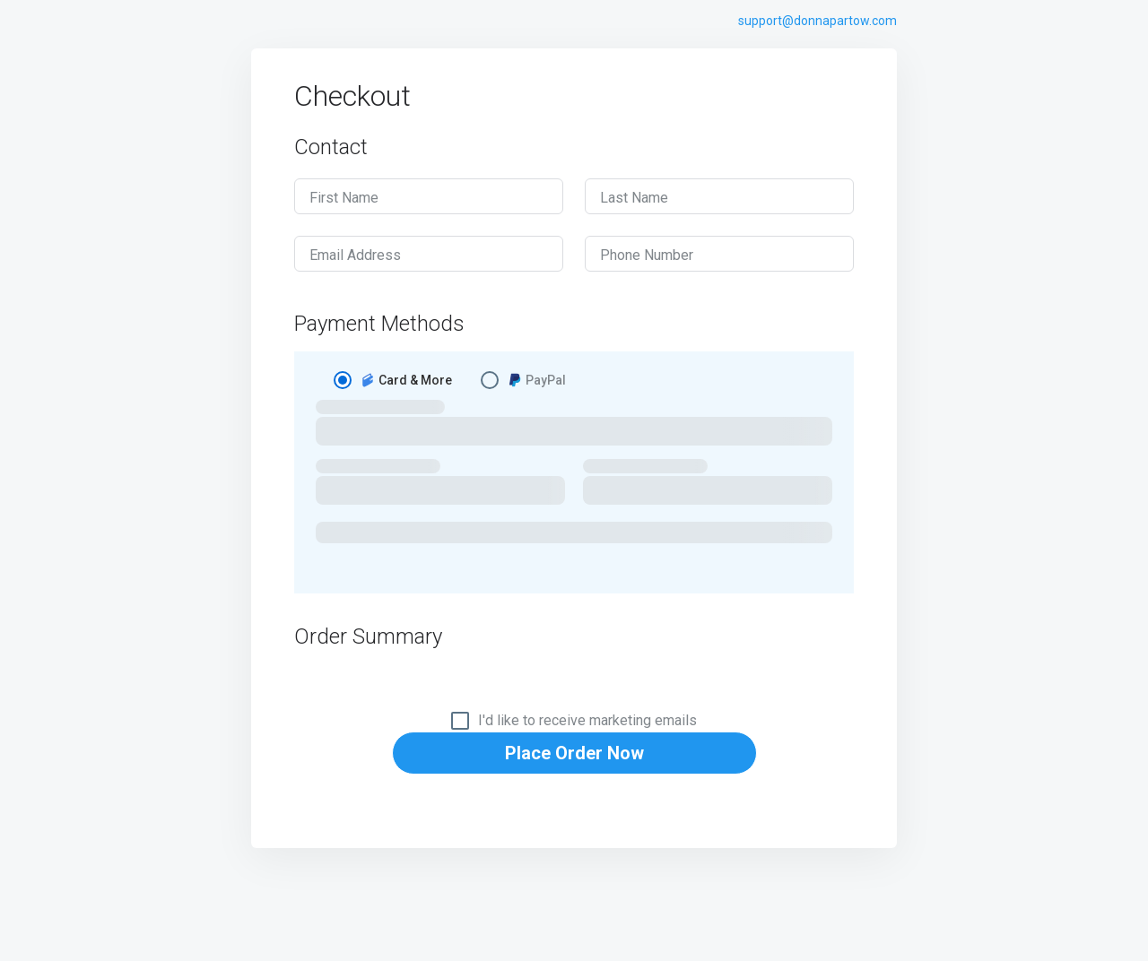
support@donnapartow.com (817, 20)
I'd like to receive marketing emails (587, 721)
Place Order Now (574, 753)
